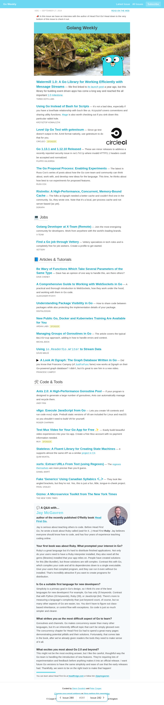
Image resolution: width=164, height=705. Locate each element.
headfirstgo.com (76, 675)
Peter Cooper (95, 688)
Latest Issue (123, 4)
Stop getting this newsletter (97, 693)
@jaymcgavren (102, 675)
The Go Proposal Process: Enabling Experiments (71, 168)
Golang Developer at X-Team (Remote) (63, 226)
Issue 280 (66, 697)
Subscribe (153, 4)
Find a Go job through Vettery (57, 241)
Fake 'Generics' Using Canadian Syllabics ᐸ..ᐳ (69, 478)
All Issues (137, 4)
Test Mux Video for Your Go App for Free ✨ (67, 429)
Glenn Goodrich (79, 688)
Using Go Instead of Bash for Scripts (62, 106)
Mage (65, 114)
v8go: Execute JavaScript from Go (61, 410)
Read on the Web (120, 11)
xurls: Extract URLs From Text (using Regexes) (70, 463)
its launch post (96, 86)
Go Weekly (9, 4)
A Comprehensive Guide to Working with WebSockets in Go (79, 283)
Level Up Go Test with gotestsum (60, 129)
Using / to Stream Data (68, 348)
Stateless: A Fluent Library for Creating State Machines (75, 448)
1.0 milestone (55, 95)
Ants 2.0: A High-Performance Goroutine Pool (69, 390)
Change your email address (67, 693)
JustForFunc (82, 363)
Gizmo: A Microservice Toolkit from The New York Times (76, 493)
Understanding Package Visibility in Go (64, 302)
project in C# (88, 452)
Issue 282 (97, 697)
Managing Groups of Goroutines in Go (63, 333)
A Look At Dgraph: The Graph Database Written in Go (78, 359)
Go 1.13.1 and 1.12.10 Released (58, 148)
